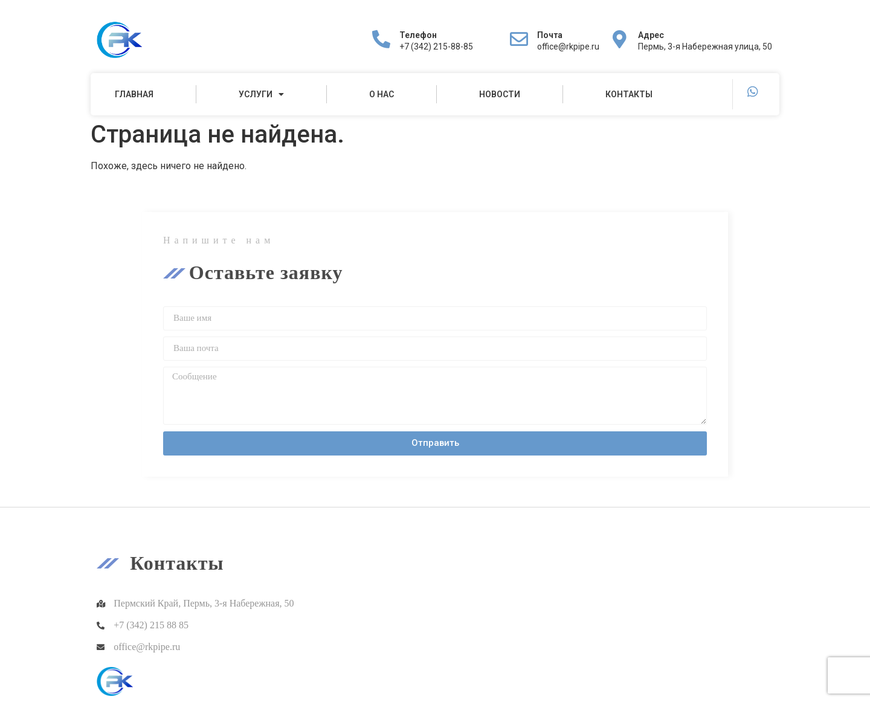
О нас (381, 94)
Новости (499, 94)
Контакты (628, 94)
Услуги (261, 94)
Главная (134, 94)
